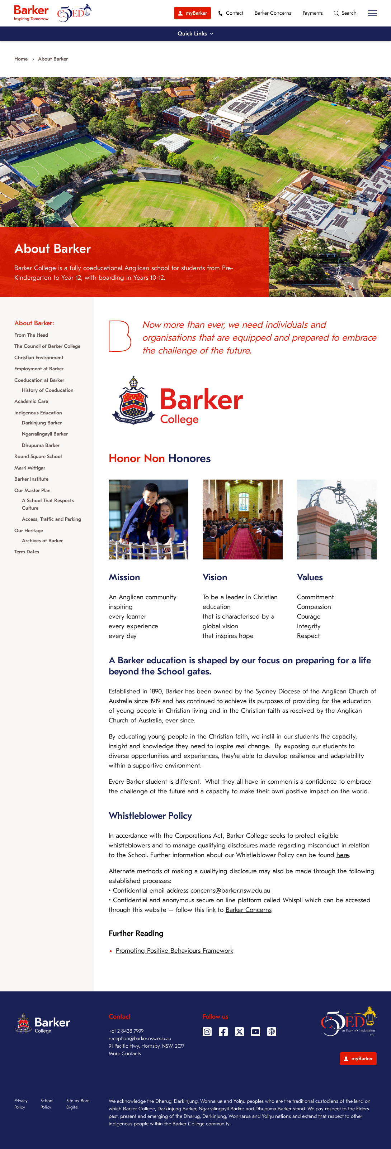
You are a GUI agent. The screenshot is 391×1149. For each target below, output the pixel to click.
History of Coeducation (48, 390)
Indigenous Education (38, 413)
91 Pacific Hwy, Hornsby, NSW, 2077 (146, 1046)
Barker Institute (31, 479)
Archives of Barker (42, 541)
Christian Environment (38, 358)
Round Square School (38, 456)
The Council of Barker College (47, 346)
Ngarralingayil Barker (45, 434)
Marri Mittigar (29, 468)
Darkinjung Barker (42, 423)
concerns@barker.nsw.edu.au (230, 890)
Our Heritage (28, 531)
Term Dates (26, 552)
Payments (313, 13)
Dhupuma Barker (41, 445)
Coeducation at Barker (39, 380)
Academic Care (31, 401)
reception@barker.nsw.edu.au (140, 1038)
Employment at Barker (38, 369)
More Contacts (125, 1054)
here (342, 855)
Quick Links (195, 33)
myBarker (358, 1059)
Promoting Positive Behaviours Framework (174, 951)
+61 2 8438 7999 (126, 1031)
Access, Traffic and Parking (51, 519)
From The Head (31, 335)
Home (21, 59)
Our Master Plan (32, 490)
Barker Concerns (273, 13)
